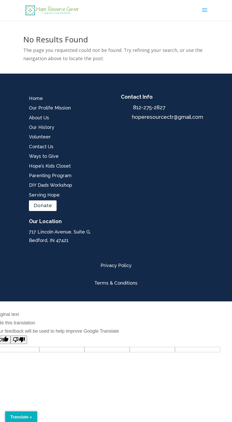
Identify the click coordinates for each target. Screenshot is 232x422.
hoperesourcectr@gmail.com (167, 117)
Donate (43, 205)
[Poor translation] (19, 339)
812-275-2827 (149, 107)
